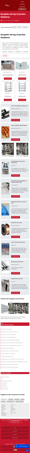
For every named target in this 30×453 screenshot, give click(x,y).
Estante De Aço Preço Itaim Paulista (8, 337)
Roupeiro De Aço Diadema (6, 329)
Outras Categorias (6, 373)
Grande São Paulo (10, 401)
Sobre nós (15, 431)
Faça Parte (22, 6)
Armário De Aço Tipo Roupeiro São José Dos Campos (12, 359)
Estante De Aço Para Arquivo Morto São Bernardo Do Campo (14, 361)
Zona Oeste (16, 399)
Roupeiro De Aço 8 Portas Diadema (8, 334)
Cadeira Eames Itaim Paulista (7, 356)
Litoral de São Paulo (19, 401)
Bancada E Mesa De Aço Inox (6, 381)
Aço (2, 379)
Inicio (15, 427)
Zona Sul (22, 399)
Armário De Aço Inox (5, 377)
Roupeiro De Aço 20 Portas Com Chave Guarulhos (12, 342)
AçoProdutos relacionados (7, 324)
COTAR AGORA (8, 78)
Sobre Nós (22, 4)
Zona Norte (11, 399)
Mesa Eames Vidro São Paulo (15, 27)
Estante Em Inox (4, 383)
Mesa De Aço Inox (4, 387)
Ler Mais (5, 56)
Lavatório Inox (4, 385)
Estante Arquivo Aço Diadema (7, 348)
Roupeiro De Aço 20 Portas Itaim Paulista (10, 351)
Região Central (4, 399)
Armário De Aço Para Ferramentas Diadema (10, 340)
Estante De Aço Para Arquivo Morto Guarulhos (11, 345)
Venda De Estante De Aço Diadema (8, 353)
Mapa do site (15, 437)
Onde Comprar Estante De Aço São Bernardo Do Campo (20, 27)
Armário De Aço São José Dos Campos (9, 331)
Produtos (22, 9)
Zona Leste (3, 401)
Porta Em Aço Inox (4, 389)
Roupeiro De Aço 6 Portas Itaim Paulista (9, 367)
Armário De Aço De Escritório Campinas (9, 364)
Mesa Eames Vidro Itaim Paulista (26, 27)
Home (22, 1)
